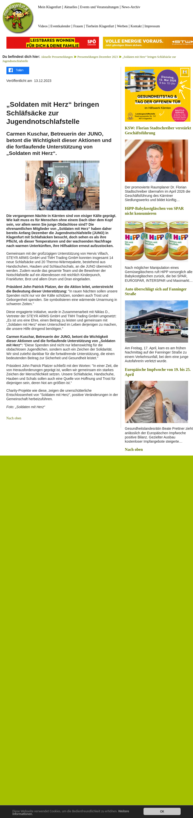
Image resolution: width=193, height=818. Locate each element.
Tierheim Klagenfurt (100, 26)
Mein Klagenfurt (49, 7)
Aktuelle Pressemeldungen (57, 57)
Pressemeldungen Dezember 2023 (97, 57)
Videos (43, 26)
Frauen (78, 26)
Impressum (152, 26)
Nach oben (13, 418)
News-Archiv (130, 7)
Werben (122, 26)
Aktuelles (70, 7)
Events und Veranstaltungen (99, 7)
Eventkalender (60, 26)
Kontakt (136, 26)
